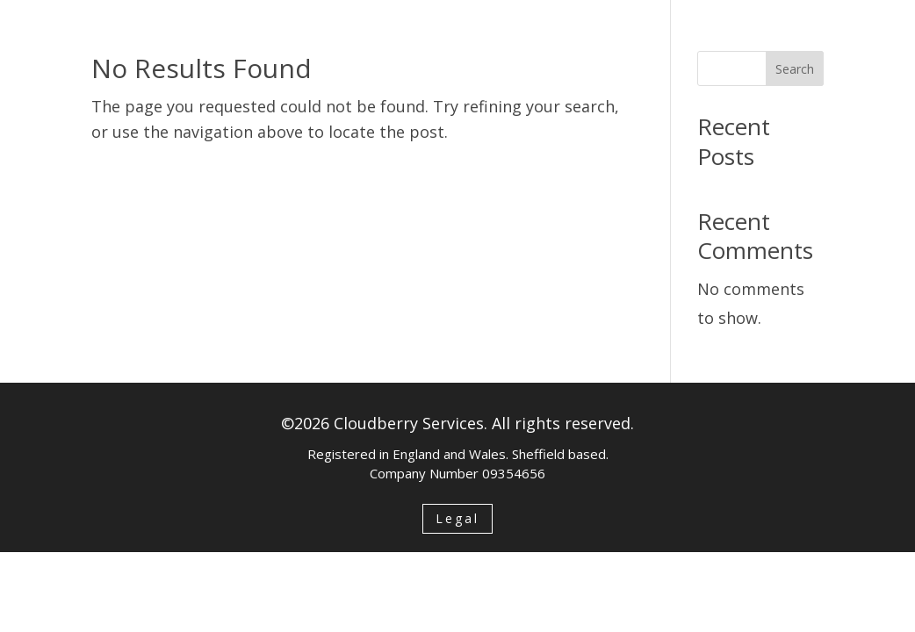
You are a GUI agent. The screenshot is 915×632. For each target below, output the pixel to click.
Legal (457, 518)
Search (794, 69)
